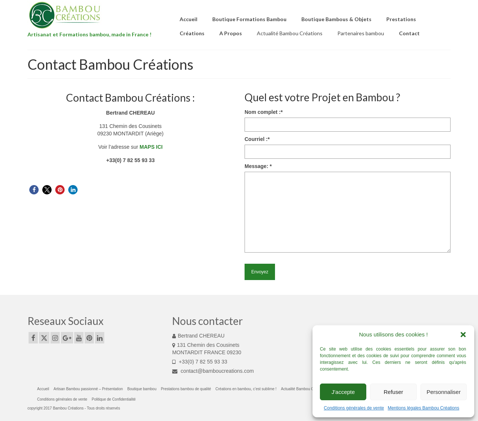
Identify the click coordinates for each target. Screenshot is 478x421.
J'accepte (343, 392)
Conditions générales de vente (354, 408)
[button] (463, 334)
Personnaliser (443, 392)
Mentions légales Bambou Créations (423, 408)
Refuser (393, 392)
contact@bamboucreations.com (213, 371)
